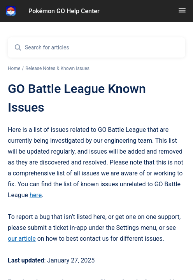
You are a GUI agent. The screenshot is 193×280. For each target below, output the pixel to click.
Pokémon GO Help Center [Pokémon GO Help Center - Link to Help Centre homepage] (64, 11)
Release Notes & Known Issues (57, 68)
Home (14, 68)
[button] (182, 12)
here (36, 195)
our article (22, 238)
